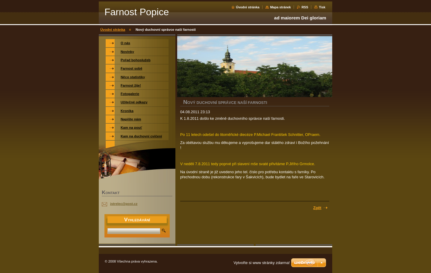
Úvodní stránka (247, 7)
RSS (304, 7)
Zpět (317, 207)
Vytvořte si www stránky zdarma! (261, 262)
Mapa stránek (280, 7)
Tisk (322, 7)
